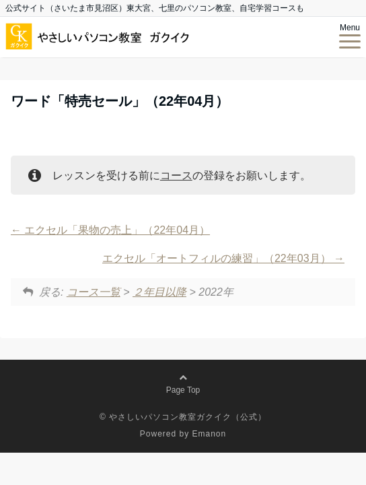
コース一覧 (93, 292)
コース (176, 175)
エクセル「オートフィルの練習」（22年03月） (223, 258)
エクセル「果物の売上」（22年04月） (110, 230)
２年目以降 (159, 292)
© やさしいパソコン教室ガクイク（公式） (183, 417)
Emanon (209, 434)
